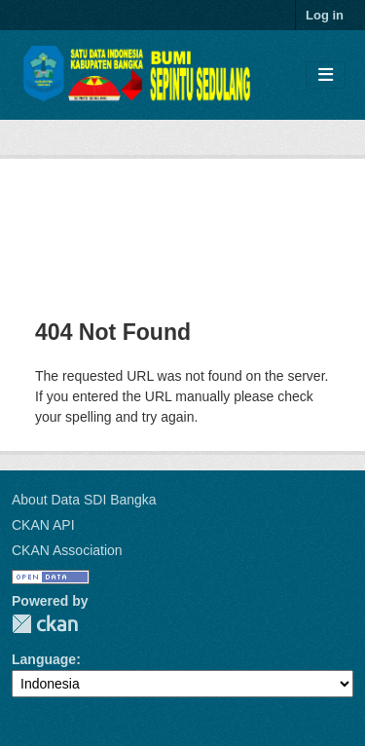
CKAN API (43, 525)
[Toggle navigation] (326, 75)
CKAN (45, 624)
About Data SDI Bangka (84, 499)
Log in (325, 15)
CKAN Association (67, 550)
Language (44, 659)
